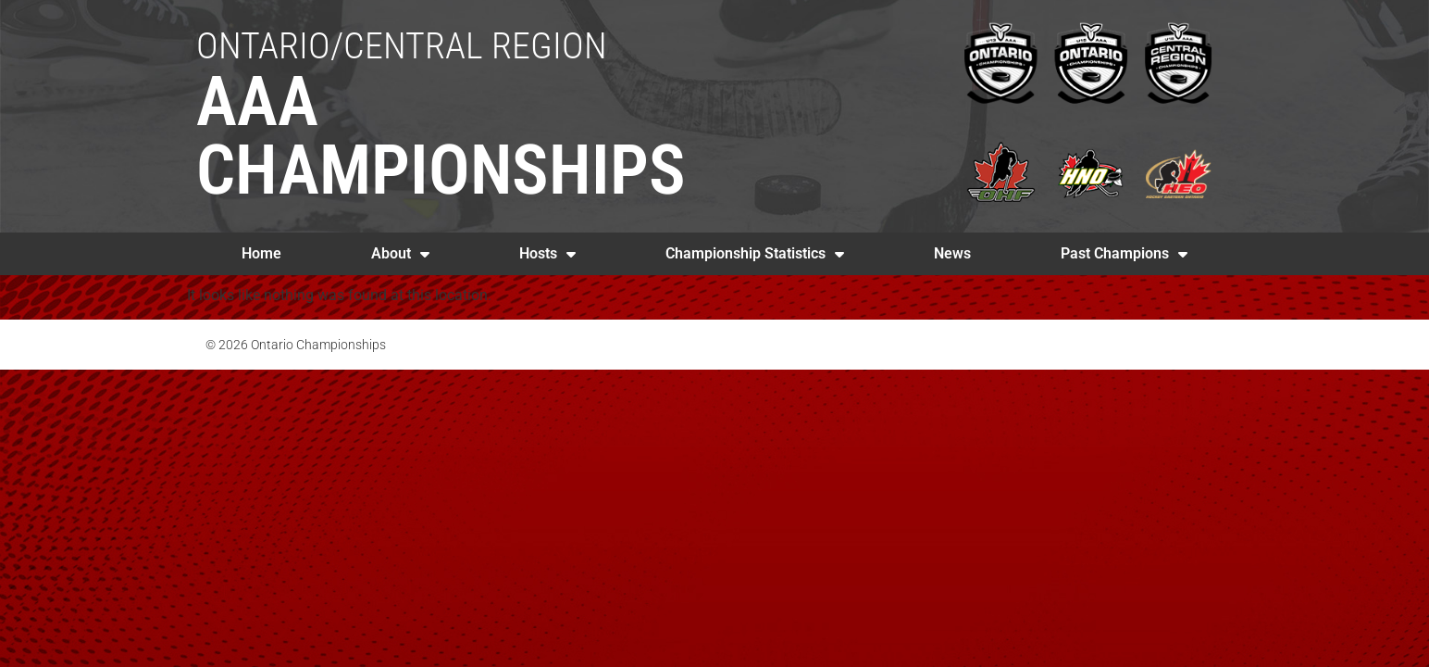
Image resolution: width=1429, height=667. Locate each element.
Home (261, 253)
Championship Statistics (754, 254)
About (400, 254)
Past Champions (1124, 254)
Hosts (547, 254)
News (952, 253)
